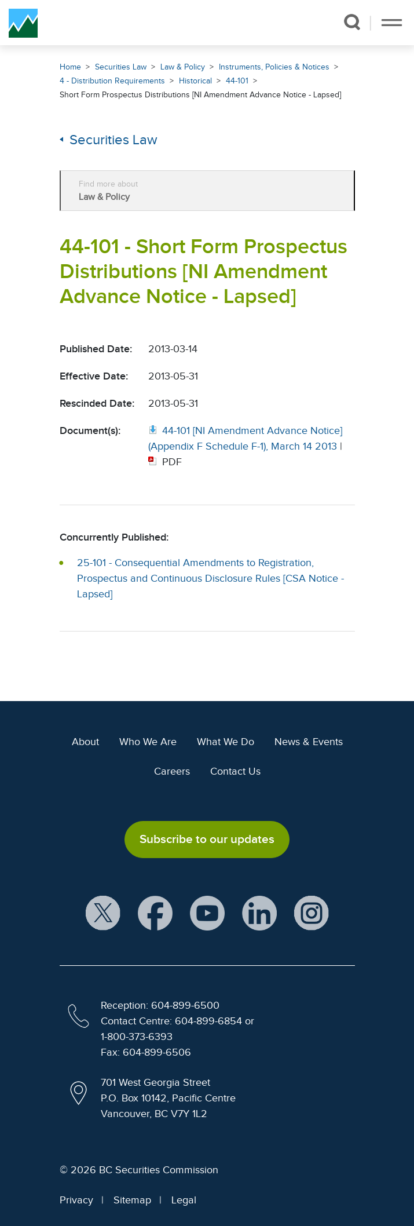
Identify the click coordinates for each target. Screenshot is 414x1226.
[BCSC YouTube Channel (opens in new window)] (207, 913)
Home (70, 67)
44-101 (237, 80)
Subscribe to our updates (207, 839)
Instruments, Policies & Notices (274, 67)
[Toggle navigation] (391, 23)
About (85, 741)
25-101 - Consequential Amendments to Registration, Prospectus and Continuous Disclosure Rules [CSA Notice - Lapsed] (210, 578)
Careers (172, 771)
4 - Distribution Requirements (112, 80)
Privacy (76, 1200)
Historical (195, 80)
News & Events (308, 741)
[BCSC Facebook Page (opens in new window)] (155, 913)
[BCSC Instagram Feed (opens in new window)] (311, 913)
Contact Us (235, 771)
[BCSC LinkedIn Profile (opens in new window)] (259, 913)
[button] (352, 22)
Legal (183, 1200)
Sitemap (132, 1200)
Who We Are (148, 741)
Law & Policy (182, 67)
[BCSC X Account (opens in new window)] (103, 913)
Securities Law (120, 67)
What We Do (225, 741)
